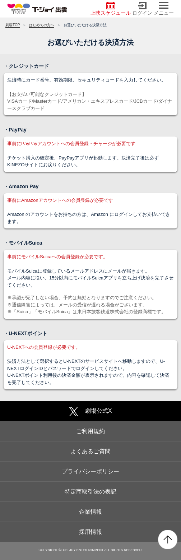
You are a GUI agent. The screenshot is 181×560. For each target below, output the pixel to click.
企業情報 (90, 512)
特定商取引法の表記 (90, 492)
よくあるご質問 (90, 451)
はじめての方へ (41, 25)
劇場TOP (12, 25)
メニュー (164, 9)
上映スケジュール (110, 9)
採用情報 (90, 532)
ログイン (142, 9)
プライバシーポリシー (90, 471)
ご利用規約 (90, 431)
